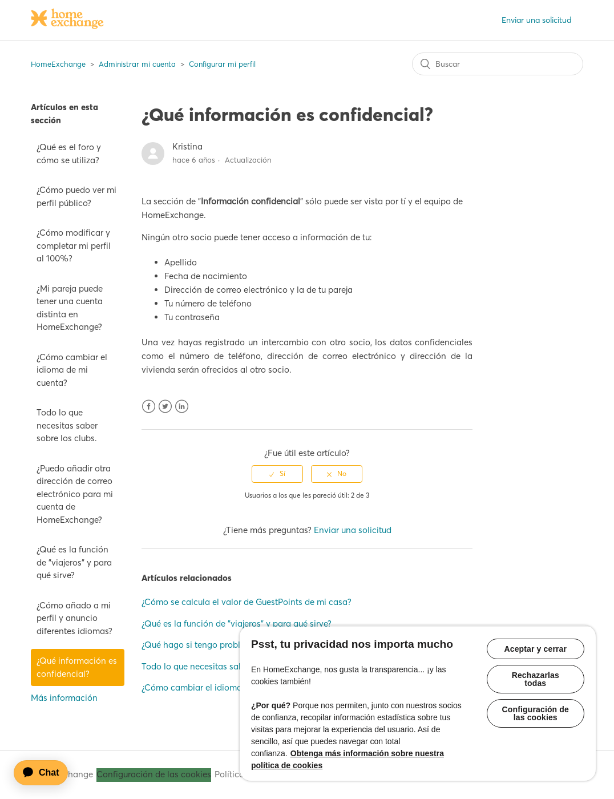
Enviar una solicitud (537, 20)
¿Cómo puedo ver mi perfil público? (76, 196)
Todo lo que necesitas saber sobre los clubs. (67, 425)
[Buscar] (497, 64)
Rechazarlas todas (535, 679)
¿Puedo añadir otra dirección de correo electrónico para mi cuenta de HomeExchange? (75, 494)
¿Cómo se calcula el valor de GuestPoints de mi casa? (247, 601)
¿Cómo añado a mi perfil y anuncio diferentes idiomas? (74, 618)
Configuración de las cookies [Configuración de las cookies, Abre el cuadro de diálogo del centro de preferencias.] (535, 713)
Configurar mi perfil (222, 63)
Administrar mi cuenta (137, 63)
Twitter (165, 407)
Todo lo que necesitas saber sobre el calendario (235, 666)
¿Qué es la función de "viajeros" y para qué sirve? (74, 562)
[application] (46, 772)
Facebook (149, 407)
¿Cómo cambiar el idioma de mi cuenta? (72, 370)
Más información (64, 697)
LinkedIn (182, 407)
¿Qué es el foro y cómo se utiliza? (69, 154)
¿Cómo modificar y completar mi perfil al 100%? (74, 245)
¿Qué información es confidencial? (77, 667)
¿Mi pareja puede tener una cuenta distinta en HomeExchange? (70, 308)
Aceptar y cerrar (535, 648)
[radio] (277, 473)
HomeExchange (58, 63)
